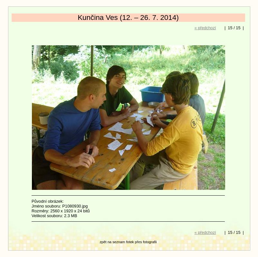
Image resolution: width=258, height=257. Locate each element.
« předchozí (205, 27)
